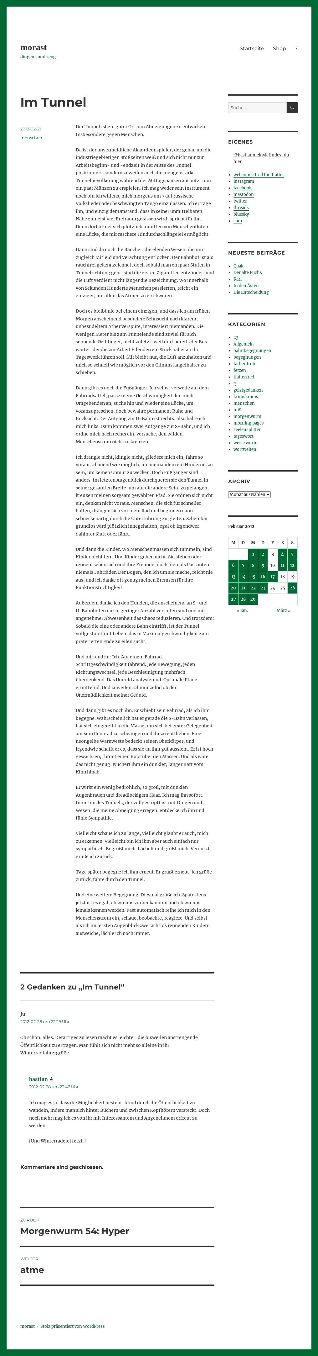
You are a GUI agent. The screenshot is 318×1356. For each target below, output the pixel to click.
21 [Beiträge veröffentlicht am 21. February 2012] (243, 588)
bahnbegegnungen (252, 350)
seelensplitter (247, 429)
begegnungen (247, 357)
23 (235, 337)
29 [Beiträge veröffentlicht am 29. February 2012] (253, 599)
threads (241, 207)
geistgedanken (248, 390)
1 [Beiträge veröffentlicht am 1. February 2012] (253, 554)
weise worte (245, 443)
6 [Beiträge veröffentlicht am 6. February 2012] (233, 565)
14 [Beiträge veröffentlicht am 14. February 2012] (243, 576)
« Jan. (242, 610)
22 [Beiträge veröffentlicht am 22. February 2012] (253, 588)
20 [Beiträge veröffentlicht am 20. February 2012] (233, 588)
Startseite (252, 48)
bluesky (241, 214)
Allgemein (243, 344)
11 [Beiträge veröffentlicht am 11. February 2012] (283, 565)
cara (237, 221)
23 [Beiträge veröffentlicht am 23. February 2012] (263, 588)
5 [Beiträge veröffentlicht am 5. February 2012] (292, 554)
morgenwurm (247, 416)
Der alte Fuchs (247, 272)
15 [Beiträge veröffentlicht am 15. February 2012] (253, 576)
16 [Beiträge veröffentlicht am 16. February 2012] (263, 576)
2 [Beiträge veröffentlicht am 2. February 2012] (263, 554)
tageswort (243, 436)
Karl (237, 279)
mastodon (243, 194)
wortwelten (244, 449)
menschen (31, 137)
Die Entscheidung (251, 292)
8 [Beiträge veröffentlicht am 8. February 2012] (253, 565)
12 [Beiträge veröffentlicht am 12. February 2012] (292, 565)
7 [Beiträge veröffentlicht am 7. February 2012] (243, 565)
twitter (240, 201)
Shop (279, 48)
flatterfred (243, 377)
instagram (243, 181)
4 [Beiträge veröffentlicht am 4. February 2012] (282, 554)
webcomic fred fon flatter (258, 174)
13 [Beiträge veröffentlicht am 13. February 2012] (233, 576)
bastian (38, 1079)
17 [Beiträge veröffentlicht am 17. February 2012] (272, 576)
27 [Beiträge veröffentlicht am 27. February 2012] (233, 599)
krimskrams (245, 396)
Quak (238, 266)
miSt (238, 410)
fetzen (239, 370)
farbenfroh (244, 364)
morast (33, 47)
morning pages (248, 423)
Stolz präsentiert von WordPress (72, 1326)
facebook (242, 188)
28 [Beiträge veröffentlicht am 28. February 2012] (243, 599)
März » (284, 610)
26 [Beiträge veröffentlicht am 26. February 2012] (292, 588)
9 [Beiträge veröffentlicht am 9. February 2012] (263, 565)
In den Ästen (246, 285)
